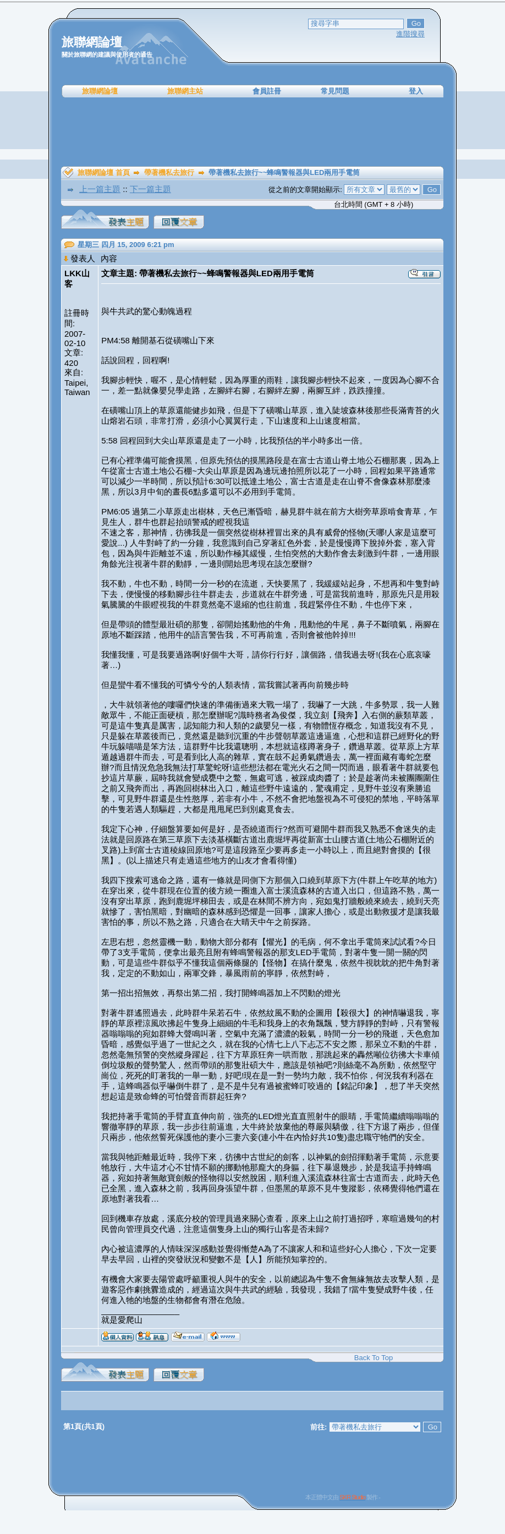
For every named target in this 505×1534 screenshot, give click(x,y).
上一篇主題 (99, 189)
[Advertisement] (252, 132)
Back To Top (373, 1358)
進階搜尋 (410, 34)
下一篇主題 (150, 189)
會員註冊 (266, 91)
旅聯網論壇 (100, 91)
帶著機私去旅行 (169, 172)
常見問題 (335, 91)
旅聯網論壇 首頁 (104, 172)
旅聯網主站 (185, 91)
